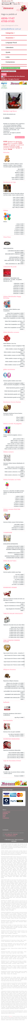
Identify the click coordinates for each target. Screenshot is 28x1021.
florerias (10, 1016)
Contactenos (10, 62)
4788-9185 (8, 21)
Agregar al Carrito (20, 137)
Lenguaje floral (6, 812)
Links (8, 57)
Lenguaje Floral (11, 42)
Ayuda (8, 52)
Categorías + (10, 33)
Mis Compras (6, 4)
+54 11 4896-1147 (8, 834)
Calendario (9, 47)
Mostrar (4, 74)
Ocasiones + (10, 38)
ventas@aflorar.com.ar (11, 29)
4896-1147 (8, 18)
